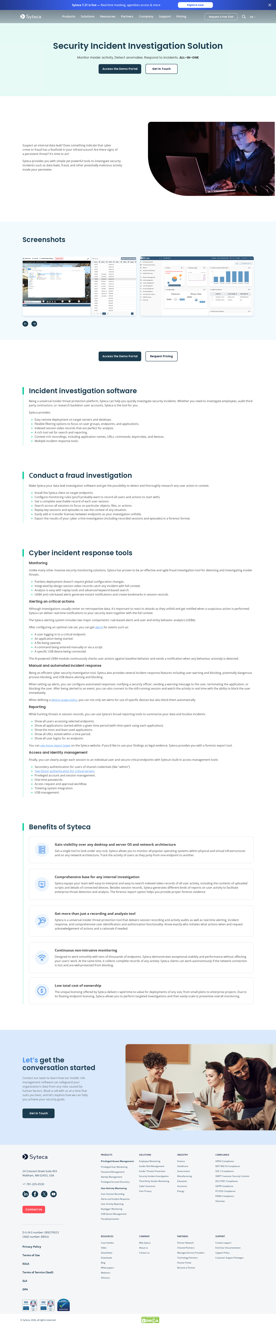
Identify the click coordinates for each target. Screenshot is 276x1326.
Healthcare (182, 1166)
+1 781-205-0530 (33, 1184)
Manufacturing (184, 1176)
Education (182, 1181)
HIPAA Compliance (224, 1161)
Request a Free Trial (221, 16)
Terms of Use (31, 1255)
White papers (107, 1267)
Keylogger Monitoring (111, 1208)
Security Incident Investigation (154, 1176)
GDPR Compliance (224, 1186)
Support (165, 16)
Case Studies (107, 1242)
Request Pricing (161, 356)
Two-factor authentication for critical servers (64, 771)
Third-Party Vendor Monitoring (154, 1181)
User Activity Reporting (112, 1203)
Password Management (112, 1171)
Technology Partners (187, 1257)
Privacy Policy (31, 1246)
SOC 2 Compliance (224, 1171)
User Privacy (145, 1191)
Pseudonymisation (110, 1218)
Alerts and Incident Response (115, 1198)
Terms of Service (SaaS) (37, 1272)
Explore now (195, 5)
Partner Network (185, 1242)
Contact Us (33, 1209)
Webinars (105, 1272)
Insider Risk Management (151, 1166)
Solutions (87, 16)
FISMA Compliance (224, 1196)
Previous (25, 324)
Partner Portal (184, 1262)
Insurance (182, 1186)
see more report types (55, 745)
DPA (25, 1289)
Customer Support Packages (229, 1257)
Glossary (105, 1277)
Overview (220, 1201)
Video (103, 1247)
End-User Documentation (228, 1247)
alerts (99, 627)
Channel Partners (186, 1247)
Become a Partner (186, 1267)
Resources (107, 16)
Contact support (223, 1242)
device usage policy (64, 700)
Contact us (144, 1252)
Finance (181, 1161)
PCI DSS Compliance (225, 1191)
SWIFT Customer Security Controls (232, 1176)
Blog (103, 1262)
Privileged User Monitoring (114, 1166)
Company (146, 16)
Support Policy (222, 1252)
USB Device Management (113, 1213)
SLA (24, 1281)
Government (183, 1171)
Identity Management (111, 1176)
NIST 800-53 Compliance (227, 1166)
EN (251, 16)
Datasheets (106, 1252)
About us (143, 1247)
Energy (180, 1191)
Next (34, 324)
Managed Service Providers (191, 1252)
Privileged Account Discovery (115, 1181)
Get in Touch (161, 69)
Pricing (181, 16)
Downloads (106, 1257)
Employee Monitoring (149, 1161)
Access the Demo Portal (119, 69)
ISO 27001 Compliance (226, 1181)
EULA (25, 1263)
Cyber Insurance (147, 1186)
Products (68, 16)
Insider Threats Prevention (152, 1171)
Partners (127, 16)
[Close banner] (269, 5)
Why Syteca (144, 1242)
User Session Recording (112, 1193)
